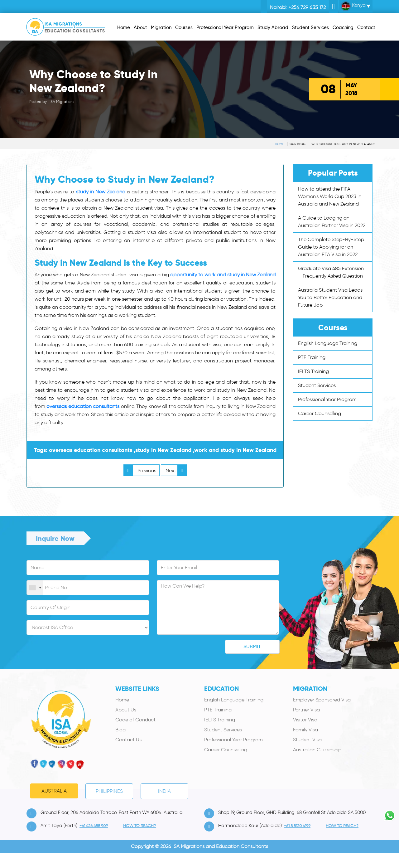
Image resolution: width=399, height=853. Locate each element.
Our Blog (297, 144)
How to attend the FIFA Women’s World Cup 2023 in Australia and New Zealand (329, 196)
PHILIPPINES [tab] (109, 791)
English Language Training (327, 343)
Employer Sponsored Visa (322, 700)
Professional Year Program (327, 399)
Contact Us (128, 740)
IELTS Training (313, 371)
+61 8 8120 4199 (297, 825)
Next (176, 470)
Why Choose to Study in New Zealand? (343, 144)
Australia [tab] (54, 791)
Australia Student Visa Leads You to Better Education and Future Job (330, 297)
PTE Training (311, 357)
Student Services (317, 385)
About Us (125, 710)
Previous (140, 470)
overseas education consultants (82, 406)
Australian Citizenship (317, 750)
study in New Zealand (101, 192)
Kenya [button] (353, 6)
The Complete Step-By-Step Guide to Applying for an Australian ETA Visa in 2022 (331, 246)
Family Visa (305, 730)
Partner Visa (306, 710)
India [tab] (164, 791)
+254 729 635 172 (307, 7)
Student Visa (307, 740)
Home (279, 144)
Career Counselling (319, 413)
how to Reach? (139, 825)
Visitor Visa (305, 720)
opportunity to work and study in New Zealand (223, 275)
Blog (120, 730)
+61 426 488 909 (93, 825)
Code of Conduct (135, 720)
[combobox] (35, 587)
